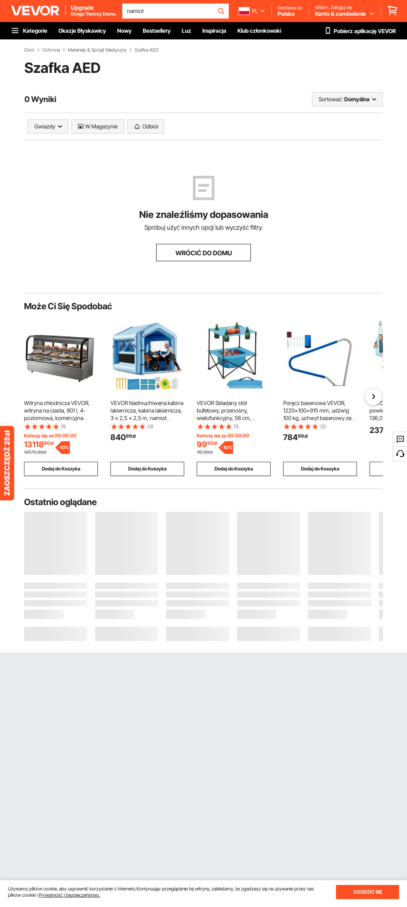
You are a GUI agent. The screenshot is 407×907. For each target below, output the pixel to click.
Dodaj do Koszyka (61, 469)
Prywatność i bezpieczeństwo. (69, 895)
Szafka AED (146, 50)
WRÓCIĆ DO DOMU (203, 253)
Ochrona (51, 50)
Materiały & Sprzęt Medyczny (97, 50)
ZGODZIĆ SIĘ (367, 892)
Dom (29, 50)
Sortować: (331, 99)
